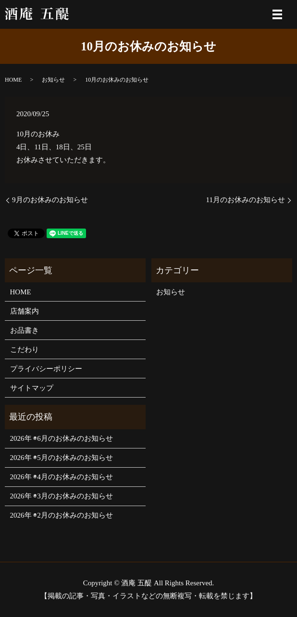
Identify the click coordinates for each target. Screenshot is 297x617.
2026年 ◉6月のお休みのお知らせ (61, 438)
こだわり (24, 349)
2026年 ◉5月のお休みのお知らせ (61, 457)
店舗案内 (24, 311)
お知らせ (53, 79)
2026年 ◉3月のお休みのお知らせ (61, 496)
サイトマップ (31, 388)
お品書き (24, 330)
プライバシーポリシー (46, 369)
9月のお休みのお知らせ (50, 200)
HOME (13, 79)
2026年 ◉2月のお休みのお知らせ (61, 515)
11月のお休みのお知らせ (245, 200)
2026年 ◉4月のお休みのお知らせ (61, 477)
